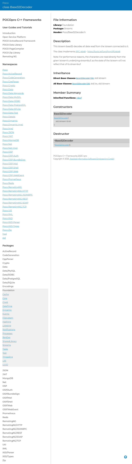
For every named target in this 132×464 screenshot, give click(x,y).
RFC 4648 (81, 51)
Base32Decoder (63, 113)
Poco (6, 2)
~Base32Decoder (63, 140)
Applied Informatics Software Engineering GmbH (92, 159)
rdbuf (79, 98)
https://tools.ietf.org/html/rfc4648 (103, 51)
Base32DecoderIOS (85, 78)
